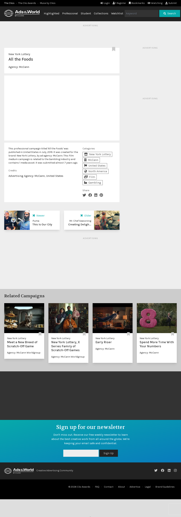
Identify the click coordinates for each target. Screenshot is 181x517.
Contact (108, 486)
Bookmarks (137, 3)
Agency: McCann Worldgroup (23, 352)
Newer (39, 215)
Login (105, 3)
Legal (148, 486)
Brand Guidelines (165, 486)
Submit (171, 3)
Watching (155, 3)
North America (95, 171)
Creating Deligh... (79, 224)
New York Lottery (19, 54)
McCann (24, 67)
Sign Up (109, 453)
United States (95, 165)
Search (170, 13)
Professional (70, 13)
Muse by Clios (48, 3)
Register (119, 3)
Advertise (135, 486)
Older (85, 215)
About (121, 486)
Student (86, 13)
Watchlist (117, 13)
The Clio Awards (27, 3)
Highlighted (51, 13)
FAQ (97, 486)
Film (89, 177)
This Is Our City (42, 224)
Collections (101, 13)
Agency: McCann (105, 348)
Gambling (92, 182)
